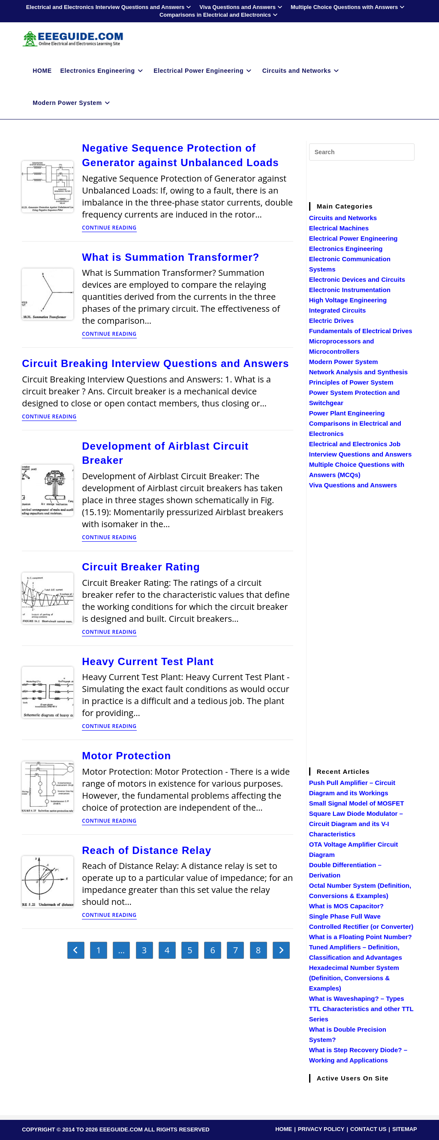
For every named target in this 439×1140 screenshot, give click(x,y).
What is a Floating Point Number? (360, 936)
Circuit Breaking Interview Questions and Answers (155, 363)
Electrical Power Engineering (353, 238)
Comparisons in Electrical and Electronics (219, 15)
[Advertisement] (373, 180)
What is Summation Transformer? (170, 257)
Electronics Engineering (346, 248)
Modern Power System (343, 361)
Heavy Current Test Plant (148, 661)
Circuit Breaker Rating (141, 567)
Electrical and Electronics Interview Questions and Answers (109, 7)
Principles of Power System (351, 382)
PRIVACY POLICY (321, 1129)
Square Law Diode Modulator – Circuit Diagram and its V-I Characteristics (356, 824)
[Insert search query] (362, 152)
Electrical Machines (339, 228)
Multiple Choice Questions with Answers (348, 7)
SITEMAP (404, 1129)
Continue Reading (109, 228)
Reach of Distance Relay (146, 850)
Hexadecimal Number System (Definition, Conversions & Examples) (354, 978)
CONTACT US (368, 1129)
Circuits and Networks (343, 217)
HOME (283, 1129)
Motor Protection (126, 755)
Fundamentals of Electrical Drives (360, 330)
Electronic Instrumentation (350, 289)
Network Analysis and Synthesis (358, 372)
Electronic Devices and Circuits (357, 279)
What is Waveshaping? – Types (356, 998)
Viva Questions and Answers (241, 7)
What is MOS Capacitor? (346, 906)
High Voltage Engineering (348, 300)
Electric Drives (331, 320)
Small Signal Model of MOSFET (356, 803)
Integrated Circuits (337, 310)
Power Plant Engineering (347, 413)
